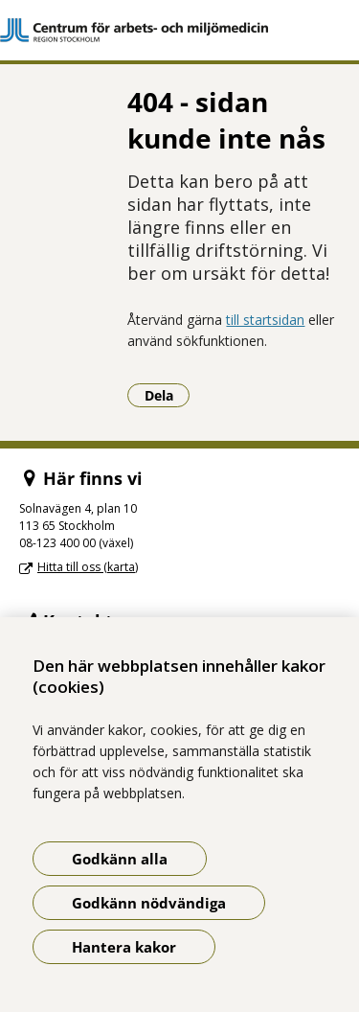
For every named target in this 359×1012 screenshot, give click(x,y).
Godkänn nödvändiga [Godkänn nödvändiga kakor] (149, 902)
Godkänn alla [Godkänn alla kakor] (120, 858)
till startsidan (265, 319)
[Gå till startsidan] (179, 30)
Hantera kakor (124, 946)
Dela (168, 394)
